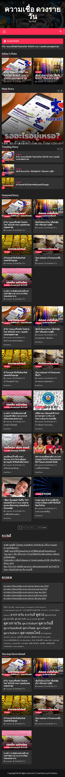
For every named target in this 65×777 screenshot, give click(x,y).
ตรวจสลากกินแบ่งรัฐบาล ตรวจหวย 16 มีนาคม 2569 (25, 595)
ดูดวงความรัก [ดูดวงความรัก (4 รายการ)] (20, 619)
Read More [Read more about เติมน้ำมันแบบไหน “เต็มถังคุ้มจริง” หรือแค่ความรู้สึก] (39, 342)
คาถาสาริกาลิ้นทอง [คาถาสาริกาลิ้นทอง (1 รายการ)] (54, 610)
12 (40, 527)
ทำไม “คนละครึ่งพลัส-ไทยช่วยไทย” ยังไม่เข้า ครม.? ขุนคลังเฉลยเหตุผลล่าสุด (16, 75)
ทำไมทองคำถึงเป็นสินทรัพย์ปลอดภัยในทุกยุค (32, 185)
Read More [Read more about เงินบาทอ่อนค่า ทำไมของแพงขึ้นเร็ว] (39, 385)
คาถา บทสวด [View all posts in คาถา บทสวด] (39, 407)
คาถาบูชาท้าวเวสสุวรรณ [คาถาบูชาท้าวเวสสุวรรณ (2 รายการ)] (31, 610)
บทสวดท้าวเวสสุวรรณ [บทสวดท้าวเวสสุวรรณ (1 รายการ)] (10, 637)
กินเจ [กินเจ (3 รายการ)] (6, 607)
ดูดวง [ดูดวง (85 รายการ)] (40, 614)
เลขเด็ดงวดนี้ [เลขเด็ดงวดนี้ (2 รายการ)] (50, 643)
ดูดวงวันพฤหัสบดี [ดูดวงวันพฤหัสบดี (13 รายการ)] (13, 628)
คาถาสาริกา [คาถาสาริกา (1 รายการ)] (44, 610)
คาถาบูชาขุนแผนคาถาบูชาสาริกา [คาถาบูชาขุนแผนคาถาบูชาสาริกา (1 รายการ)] (13, 610)
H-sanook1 (9, 81)
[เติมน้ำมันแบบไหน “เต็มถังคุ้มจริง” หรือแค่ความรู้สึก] (8, 170)
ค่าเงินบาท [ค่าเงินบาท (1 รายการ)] (7, 615)
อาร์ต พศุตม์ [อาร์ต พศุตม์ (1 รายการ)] (24, 643)
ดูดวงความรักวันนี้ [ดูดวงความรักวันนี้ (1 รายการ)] (32, 619)
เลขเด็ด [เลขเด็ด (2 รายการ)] (42, 643)
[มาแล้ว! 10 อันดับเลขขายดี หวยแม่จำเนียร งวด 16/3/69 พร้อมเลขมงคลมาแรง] (17, 278)
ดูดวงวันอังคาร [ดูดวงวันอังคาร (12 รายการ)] (11, 633)
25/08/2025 (49, 508)
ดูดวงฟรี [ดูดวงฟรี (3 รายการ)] (41, 619)
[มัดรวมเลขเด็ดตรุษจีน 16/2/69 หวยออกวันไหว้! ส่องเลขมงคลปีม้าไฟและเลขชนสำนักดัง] (48, 443)
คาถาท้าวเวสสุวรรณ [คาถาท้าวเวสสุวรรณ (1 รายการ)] (40, 607)
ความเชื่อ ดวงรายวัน (32, 13)
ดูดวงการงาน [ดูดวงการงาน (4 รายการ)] (50, 615)
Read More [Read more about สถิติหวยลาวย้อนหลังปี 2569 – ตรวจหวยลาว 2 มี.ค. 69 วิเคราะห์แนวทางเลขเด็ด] (39, 429)
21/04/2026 (18, 81)
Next (44, 527)
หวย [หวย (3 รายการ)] (33, 640)
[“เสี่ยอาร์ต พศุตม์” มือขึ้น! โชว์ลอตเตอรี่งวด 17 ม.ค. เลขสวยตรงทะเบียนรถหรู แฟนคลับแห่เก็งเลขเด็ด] (17, 487)
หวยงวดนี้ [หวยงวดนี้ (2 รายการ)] (39, 640)
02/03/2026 (49, 421)
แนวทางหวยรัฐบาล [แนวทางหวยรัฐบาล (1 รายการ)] (18, 646)
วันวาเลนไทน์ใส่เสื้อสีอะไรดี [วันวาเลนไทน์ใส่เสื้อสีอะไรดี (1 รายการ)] (11, 640)
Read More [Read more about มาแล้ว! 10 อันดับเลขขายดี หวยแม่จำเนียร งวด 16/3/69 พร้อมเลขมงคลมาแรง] (7, 429)
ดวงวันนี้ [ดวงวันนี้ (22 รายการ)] (30, 614)
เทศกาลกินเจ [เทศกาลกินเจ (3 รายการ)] (34, 643)
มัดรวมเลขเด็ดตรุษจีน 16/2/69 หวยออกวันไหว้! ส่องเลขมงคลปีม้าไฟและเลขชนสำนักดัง (48, 459)
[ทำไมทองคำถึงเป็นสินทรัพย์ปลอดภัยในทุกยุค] (8, 183)
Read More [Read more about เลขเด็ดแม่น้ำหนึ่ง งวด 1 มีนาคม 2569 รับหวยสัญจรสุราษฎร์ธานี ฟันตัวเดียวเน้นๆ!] (7, 472)
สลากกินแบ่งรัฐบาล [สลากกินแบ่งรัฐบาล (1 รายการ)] (25, 640)
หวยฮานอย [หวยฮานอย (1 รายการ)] (56, 640)
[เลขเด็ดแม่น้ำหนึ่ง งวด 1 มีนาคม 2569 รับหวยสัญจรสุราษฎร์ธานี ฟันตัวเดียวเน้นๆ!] (17, 443)
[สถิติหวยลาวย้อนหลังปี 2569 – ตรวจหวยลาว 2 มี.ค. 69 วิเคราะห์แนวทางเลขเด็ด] (48, 400)
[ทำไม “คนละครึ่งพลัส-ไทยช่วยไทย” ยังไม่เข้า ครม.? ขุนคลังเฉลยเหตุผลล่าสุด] (32, 123)
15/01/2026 (18, 511)
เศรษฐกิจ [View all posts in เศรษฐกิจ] (7, 141)
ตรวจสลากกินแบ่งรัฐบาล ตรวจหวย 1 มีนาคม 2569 (25, 598)
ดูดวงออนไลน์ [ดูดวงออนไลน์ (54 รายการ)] (30, 633)
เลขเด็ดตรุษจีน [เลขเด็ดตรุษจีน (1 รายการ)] (8, 646)
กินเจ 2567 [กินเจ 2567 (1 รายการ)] (11, 607)
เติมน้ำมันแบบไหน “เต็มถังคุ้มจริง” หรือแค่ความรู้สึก (35, 171)
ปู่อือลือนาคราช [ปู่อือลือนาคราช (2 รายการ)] (36, 637)
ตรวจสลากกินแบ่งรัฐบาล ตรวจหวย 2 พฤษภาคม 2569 (26, 586)
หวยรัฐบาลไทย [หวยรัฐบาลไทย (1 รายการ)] (47, 640)
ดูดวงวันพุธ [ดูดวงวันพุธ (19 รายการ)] (29, 628)
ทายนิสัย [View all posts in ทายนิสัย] (6, 285)
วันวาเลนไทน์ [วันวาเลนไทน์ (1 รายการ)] (46, 637)
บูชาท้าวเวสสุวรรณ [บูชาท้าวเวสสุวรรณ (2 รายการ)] (23, 637)
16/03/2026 (18, 299)
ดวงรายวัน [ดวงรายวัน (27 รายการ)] (17, 614)
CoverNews (40, 773)
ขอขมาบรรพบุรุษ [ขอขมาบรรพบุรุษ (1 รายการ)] (20, 607)
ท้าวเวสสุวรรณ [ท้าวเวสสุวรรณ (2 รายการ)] (46, 633)
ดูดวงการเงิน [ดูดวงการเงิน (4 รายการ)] (9, 619)
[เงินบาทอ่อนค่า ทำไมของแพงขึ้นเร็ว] (48, 245)
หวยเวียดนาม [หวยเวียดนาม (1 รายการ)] (7, 643)
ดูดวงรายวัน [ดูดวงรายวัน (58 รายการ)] (12, 623)
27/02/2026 (18, 465)
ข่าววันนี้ (6, 535)
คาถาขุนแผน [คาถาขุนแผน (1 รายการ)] (29, 607)
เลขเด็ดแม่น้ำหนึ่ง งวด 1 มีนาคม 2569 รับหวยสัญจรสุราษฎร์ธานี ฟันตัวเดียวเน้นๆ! (16, 459)
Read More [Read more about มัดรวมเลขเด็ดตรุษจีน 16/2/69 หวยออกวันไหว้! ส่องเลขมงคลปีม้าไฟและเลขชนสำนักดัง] (39, 472)
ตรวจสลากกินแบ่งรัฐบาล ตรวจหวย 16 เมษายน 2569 (25, 589)
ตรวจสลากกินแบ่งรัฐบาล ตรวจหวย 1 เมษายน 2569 (25, 592)
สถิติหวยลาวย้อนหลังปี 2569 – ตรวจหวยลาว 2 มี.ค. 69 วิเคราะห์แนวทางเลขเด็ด (47, 416)
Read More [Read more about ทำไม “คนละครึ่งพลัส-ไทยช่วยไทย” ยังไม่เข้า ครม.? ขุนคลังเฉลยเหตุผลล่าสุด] (7, 345)
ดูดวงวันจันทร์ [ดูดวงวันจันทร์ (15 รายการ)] (30, 623)
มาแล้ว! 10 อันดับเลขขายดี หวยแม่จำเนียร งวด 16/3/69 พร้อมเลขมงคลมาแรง (16, 293)
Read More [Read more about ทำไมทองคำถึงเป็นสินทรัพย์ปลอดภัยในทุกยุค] (7, 385)
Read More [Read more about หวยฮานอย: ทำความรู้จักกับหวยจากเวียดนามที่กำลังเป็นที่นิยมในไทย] (39, 516)
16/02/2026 (49, 465)
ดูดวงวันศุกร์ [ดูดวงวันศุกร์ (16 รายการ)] (44, 628)
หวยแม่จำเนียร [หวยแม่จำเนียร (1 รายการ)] (16, 643)
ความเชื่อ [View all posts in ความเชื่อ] (7, 450)
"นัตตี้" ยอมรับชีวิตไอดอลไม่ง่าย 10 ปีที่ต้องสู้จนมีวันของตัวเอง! (30, 551)
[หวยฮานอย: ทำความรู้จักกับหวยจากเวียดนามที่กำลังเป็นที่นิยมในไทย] (48, 487)
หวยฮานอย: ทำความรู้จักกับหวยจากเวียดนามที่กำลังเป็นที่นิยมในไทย (47, 503)
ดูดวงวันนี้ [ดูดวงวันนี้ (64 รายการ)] (46, 623)
